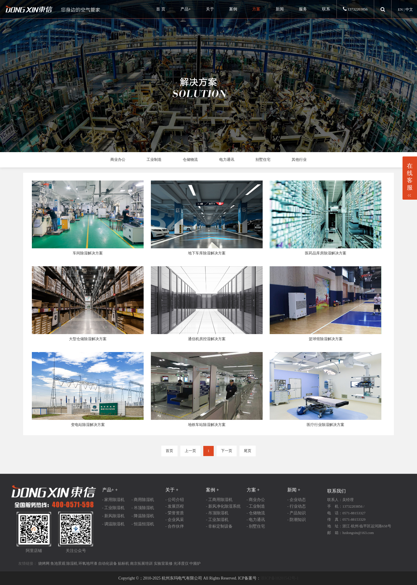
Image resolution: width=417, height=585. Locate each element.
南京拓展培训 (141, 564)
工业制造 (154, 160)
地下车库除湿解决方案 (207, 253)
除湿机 (72, 564)
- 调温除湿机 (113, 524)
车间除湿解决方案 (88, 253)
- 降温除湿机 (142, 516)
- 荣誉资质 (174, 513)
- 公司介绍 (174, 499)
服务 (303, 9)
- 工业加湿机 (217, 519)
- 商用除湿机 (142, 499)
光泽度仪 (181, 564)
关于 (210, 9)
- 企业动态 (296, 499)
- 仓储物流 (256, 513)
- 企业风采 (174, 519)
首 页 (160, 9)
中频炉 (195, 564)
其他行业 (299, 160)
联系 (326, 9)
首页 (169, 451)
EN (400, 10)
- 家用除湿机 (113, 499)
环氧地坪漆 (87, 564)
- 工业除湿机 (113, 508)
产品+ (185, 9)
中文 (409, 10)
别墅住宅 (262, 160)
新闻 (280, 9)
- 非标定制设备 (219, 526)
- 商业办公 (256, 499)
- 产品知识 (296, 513)
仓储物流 (190, 160)
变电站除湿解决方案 (88, 425)
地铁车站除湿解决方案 (207, 425)
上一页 (190, 451)
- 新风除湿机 (113, 516)
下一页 (226, 451)
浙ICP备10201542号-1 (280, 578)
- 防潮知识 (296, 519)
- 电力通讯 (256, 519)
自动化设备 (107, 564)
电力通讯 (226, 160)
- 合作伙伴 (174, 526)
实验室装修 (163, 564)
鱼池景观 (57, 564)
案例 (233, 9)
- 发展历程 (174, 506)
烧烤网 (44, 564)
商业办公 (117, 160)
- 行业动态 (296, 506)
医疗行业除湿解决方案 (325, 425)
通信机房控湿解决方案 (207, 339)
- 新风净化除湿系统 (223, 506)
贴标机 (123, 564)
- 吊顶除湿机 (142, 508)
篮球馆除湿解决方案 (326, 339)
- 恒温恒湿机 (142, 524)
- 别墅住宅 (256, 526)
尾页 (247, 451)
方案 (256, 9)
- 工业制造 (256, 506)
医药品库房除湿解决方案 (325, 253)
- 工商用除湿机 (219, 499)
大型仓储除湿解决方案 (88, 339)
